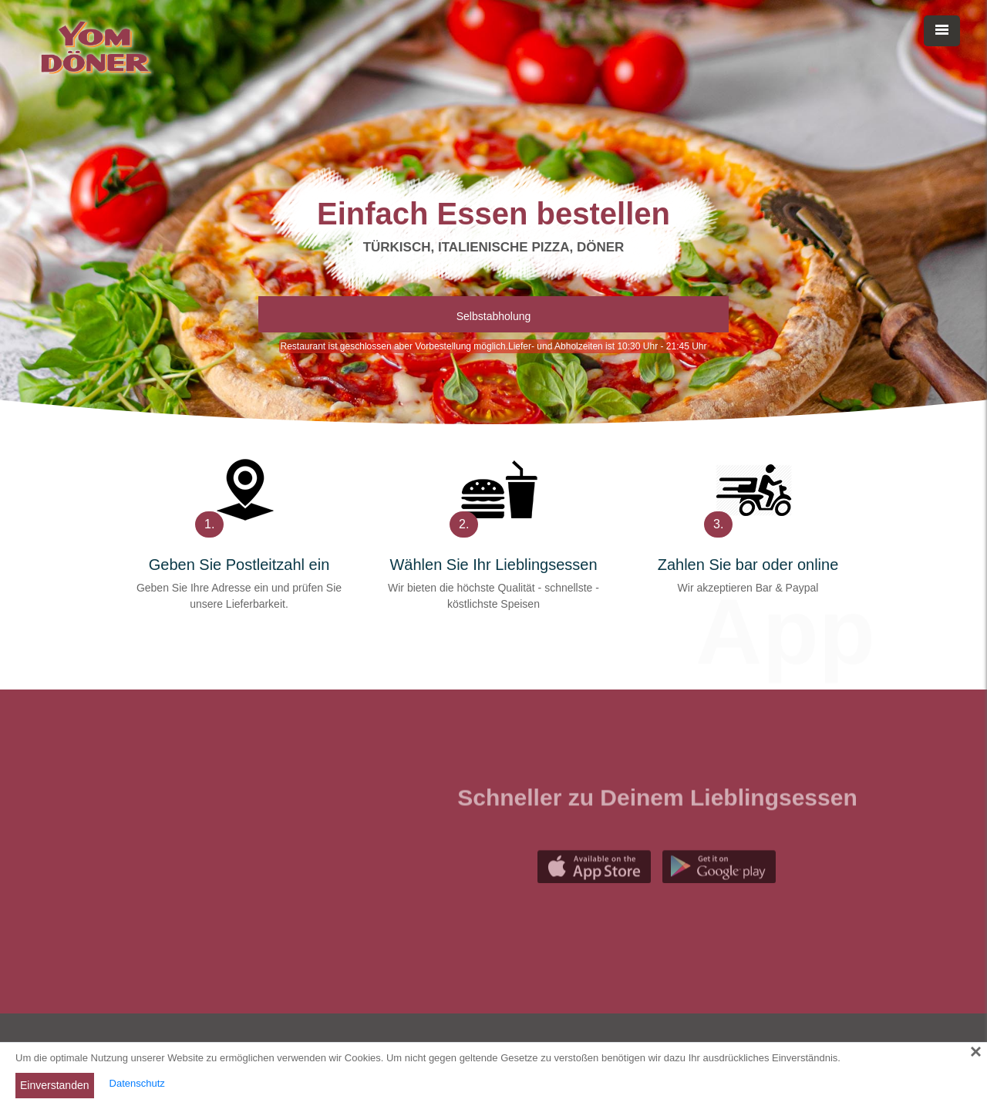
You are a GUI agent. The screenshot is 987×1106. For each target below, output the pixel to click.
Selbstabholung (493, 316)
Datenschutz (137, 1083)
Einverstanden (54, 1085)
